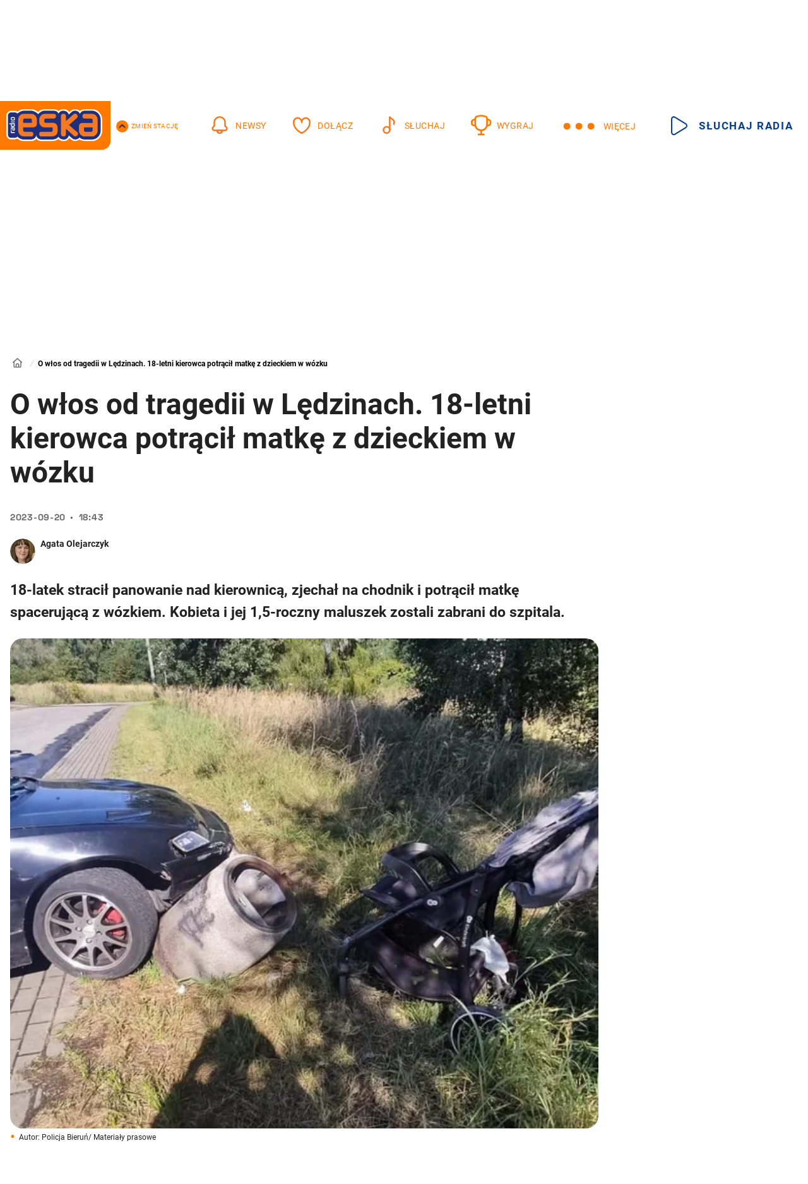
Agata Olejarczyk (74, 544)
